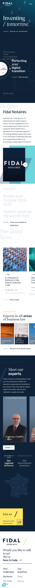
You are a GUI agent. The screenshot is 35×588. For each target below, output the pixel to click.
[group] (8, 333)
